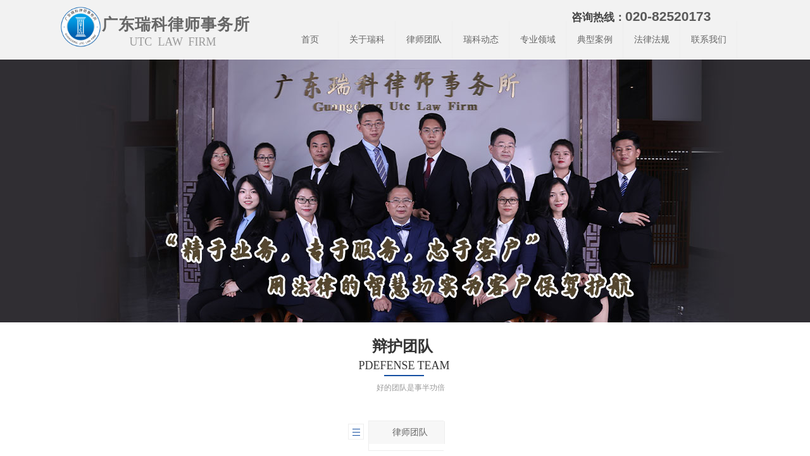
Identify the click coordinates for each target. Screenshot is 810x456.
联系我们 (708, 39)
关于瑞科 (367, 39)
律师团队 (424, 39)
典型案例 (595, 39)
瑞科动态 (481, 39)
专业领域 (538, 39)
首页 (310, 39)
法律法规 (652, 39)
